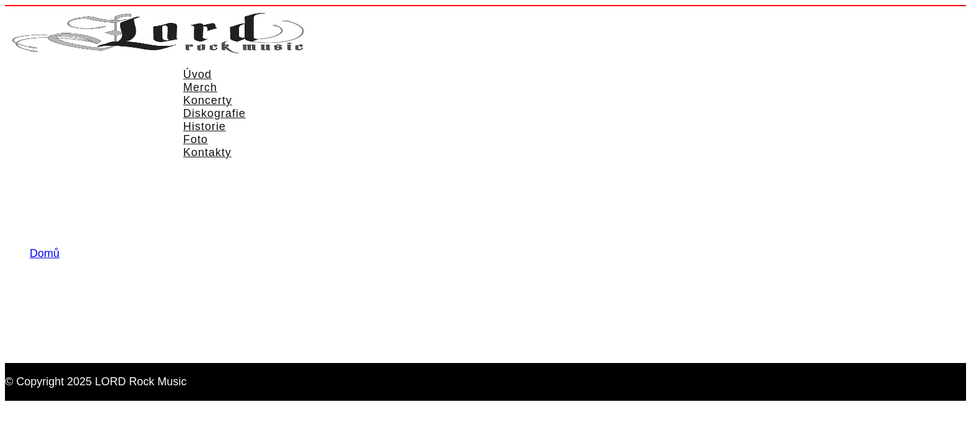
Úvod (197, 74)
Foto (195, 139)
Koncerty (207, 100)
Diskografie (214, 113)
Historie (204, 126)
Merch (200, 87)
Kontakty (207, 152)
